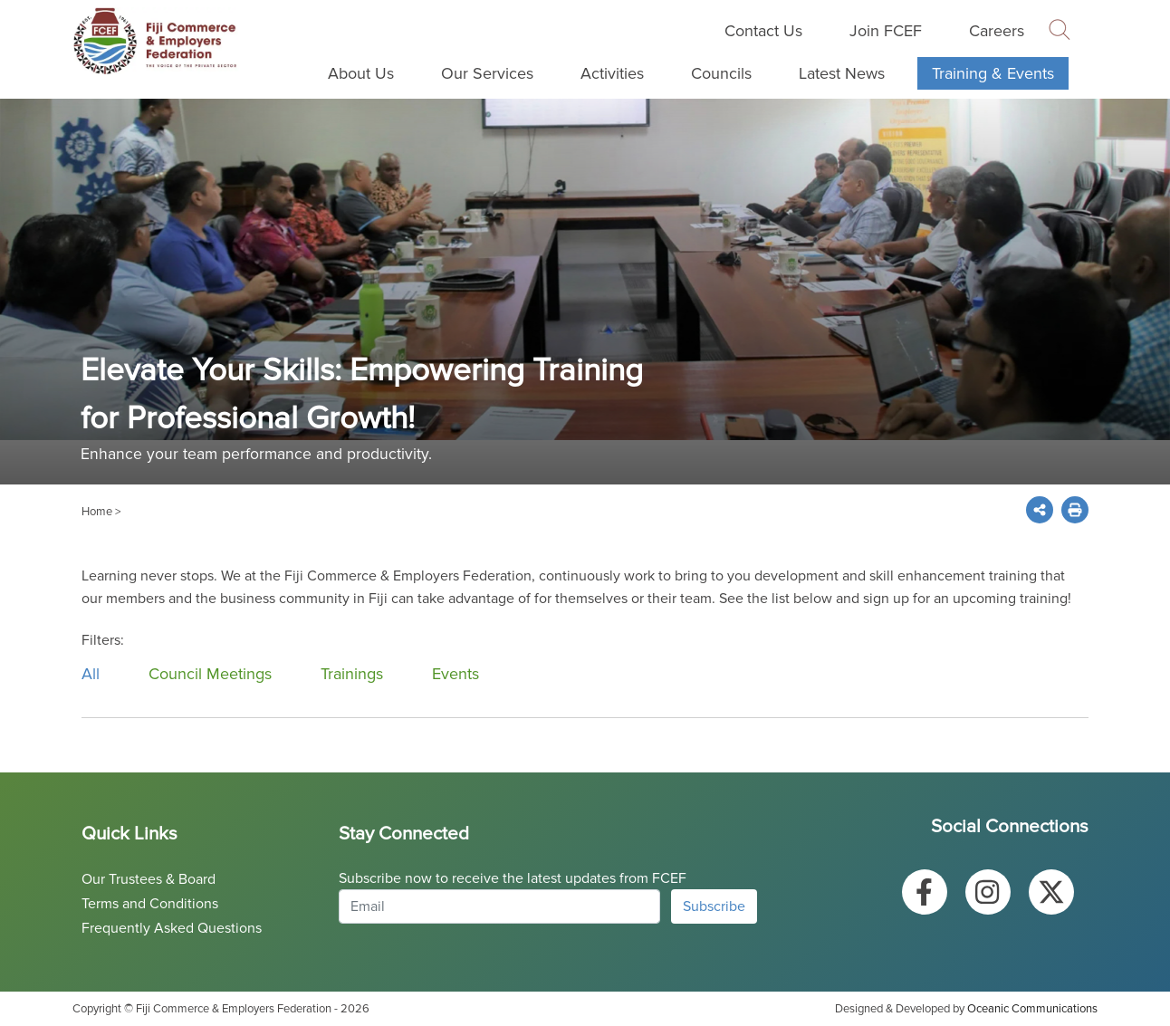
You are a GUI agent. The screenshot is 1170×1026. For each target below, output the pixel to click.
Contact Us (763, 31)
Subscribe (714, 906)
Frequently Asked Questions (172, 928)
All (91, 674)
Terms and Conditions (150, 904)
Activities (612, 73)
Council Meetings (210, 674)
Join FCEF (885, 31)
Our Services (487, 73)
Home (97, 511)
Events (455, 674)
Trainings (352, 674)
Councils (721, 73)
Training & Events (993, 73)
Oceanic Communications (1032, 1009)
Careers (996, 31)
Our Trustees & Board (149, 879)
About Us (361, 73)
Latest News (842, 73)
